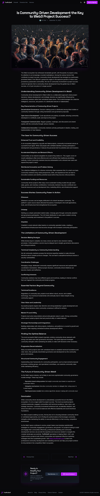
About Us (30, 492)
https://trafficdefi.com (56, 438)
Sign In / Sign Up (92, 2)
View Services (53, 474)
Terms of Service (52, 492)
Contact (60, 492)
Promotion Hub (24, 2)
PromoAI (16, 2)
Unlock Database (69, 474)
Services (31, 2)
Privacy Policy (42, 492)
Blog (35, 492)
